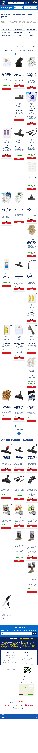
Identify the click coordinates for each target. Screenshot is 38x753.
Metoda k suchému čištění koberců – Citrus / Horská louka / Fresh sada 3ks (32, 609)
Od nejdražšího (30, 50)
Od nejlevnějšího (21, 50)
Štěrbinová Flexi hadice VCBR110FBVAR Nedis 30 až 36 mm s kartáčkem (6, 307)
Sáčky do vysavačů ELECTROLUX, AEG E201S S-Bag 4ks (6, 441)
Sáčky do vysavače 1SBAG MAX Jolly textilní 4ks (18, 209)
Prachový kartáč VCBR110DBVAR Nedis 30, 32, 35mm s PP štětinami (19, 74)
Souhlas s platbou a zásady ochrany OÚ (10, 699)
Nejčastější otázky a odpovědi (10, 691)
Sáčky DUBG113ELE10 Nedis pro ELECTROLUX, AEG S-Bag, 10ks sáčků (19, 243)
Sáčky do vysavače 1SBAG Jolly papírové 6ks (31, 376)
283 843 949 (13, 672)
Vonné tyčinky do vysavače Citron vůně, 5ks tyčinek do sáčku (31, 307)
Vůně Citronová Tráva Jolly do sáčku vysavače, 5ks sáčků (18, 551)
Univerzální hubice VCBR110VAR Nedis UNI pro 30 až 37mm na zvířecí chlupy (6, 492)
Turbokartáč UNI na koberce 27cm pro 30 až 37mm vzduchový (31, 408)
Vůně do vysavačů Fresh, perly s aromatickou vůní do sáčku (31, 178)
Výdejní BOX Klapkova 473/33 (10, 689)
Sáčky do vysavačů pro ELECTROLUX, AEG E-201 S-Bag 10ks (31, 109)
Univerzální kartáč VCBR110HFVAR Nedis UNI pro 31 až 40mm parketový (31, 274)
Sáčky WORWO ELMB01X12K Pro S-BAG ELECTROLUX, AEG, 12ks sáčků (6, 210)
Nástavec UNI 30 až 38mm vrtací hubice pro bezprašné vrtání (32, 520)
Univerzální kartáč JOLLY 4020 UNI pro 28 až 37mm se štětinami (6, 376)
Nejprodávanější (13, 50)
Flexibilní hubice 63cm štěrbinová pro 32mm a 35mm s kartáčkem (31, 145)
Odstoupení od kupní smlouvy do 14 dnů (10, 696)
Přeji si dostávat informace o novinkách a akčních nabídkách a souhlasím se (19, 665)
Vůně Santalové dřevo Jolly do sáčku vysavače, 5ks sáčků (31, 551)
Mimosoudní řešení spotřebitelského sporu (10, 698)
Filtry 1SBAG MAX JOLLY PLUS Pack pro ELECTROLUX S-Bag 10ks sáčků (31, 75)
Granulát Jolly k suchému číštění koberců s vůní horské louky (19, 577)
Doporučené (5, 50)
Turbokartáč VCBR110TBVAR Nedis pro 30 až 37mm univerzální (32, 210)
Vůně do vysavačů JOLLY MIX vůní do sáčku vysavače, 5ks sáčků (6, 551)
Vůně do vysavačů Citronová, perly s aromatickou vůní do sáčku (19, 308)
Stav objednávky (10, 706)
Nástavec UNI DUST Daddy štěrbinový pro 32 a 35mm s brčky (6, 642)
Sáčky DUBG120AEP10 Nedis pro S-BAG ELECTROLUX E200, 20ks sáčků (31, 340)
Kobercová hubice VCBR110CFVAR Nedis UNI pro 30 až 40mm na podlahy (19, 146)
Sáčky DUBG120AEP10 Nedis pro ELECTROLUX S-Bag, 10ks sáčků (6, 74)
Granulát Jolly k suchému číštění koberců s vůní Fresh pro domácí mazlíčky (32, 578)
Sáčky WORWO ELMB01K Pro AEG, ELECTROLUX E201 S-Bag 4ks (19, 376)
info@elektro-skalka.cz (28, 672)
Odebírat (34, 667)
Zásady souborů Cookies (10, 703)
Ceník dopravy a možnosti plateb (10, 701)
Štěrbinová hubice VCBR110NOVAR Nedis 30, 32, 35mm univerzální (19, 109)
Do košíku (6, 88)
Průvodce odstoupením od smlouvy (10, 694)
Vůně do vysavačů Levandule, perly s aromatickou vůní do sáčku (6, 146)
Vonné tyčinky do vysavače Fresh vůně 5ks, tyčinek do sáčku (31, 243)
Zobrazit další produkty (19, 463)
